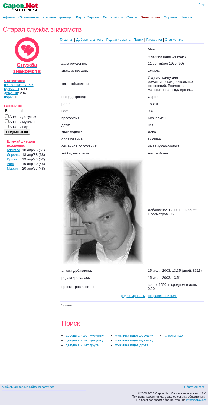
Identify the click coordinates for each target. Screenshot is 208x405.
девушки (11, 93)
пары (8, 97)
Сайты (131, 17)
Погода (186, 17)
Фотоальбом (112, 17)
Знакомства (150, 17)
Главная (66, 39)
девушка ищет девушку (84, 340)
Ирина (12, 159)
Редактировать (118, 39)
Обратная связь (195, 386)
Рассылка (154, 39)
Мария (12, 168)
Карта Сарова (87, 17)
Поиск (138, 39)
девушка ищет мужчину (85, 335)
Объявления (28, 17)
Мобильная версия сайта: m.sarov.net (28, 386)
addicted (13, 150)
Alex (10, 164)
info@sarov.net (196, 399)
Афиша (9, 17)
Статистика (174, 39)
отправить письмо (162, 296)
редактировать (133, 296)
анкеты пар (173, 335)
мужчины (11, 89)
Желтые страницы (58, 17)
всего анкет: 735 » (19, 85)
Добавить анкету (89, 39)
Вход (202, 4)
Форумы (170, 17)
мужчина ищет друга (131, 345)
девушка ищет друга (82, 345)
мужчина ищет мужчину (134, 340)
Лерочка (14, 155)
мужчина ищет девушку (134, 335)
